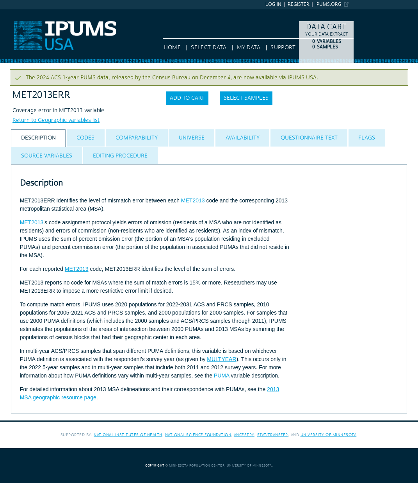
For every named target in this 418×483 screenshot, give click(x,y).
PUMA (221, 375)
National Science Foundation (198, 434)
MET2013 (193, 200)
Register (298, 4)
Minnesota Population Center (197, 465)
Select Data (208, 47)
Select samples (246, 98)
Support (282, 47)
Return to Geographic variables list (56, 120)
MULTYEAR (221, 359)
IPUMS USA (14, 12)
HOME (172, 47)
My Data (248, 47)
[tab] (38, 138)
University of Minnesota (329, 434)
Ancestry (244, 434)
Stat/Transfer (272, 434)
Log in (273, 4)
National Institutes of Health (128, 434)
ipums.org (328, 4)
